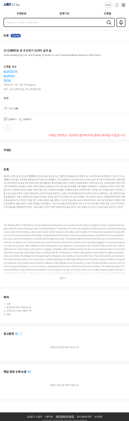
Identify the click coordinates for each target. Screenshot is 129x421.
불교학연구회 (10, 71)
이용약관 (49, 416)
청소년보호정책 (84, 416)
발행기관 (64, 13)
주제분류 (21, 13)
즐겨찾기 (120, 26)
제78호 (7, 80)
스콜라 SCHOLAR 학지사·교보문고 (11, 5)
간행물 (107, 13)
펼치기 (63, 278)
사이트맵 (98, 416)
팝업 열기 (21, 334)
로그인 (108, 4)
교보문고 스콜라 (34, 416)
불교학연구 (9, 76)
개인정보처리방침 (65, 416)
